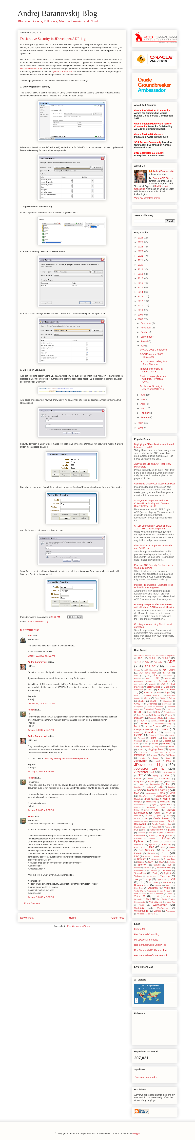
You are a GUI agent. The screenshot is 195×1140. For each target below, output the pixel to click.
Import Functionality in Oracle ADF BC (151, 370)
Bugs (167, 692)
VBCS (167, 888)
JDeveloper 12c (144, 772)
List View (171, 782)
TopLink (167, 873)
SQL (169, 865)
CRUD (137, 712)
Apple (168, 678)
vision (169, 894)
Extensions (150, 732)
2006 (141, 427)
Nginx (154, 805)
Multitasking (151, 802)
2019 (141, 269)
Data (158, 712)
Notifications (166, 807)
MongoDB (138, 802)
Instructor (143, 752)
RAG (151, 847)
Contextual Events (152, 709)
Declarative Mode (155, 718)
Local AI (137, 787)
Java (168, 758)
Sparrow (142, 864)
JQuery (155, 776)
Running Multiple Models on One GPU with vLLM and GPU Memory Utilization (154, 606)
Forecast (141, 738)
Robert (31, 709)
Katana (137, 779)
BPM (160, 689)
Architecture (164, 681)
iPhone (171, 755)
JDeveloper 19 (169, 772)
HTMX (141, 749)
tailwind (154, 870)
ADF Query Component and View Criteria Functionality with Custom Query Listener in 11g (151, 503)
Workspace (170, 911)
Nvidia (136, 810)
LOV (139, 790)
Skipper (140, 862)
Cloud (137, 703)
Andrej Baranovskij (37, 662)
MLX (157, 799)
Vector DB (138, 891)
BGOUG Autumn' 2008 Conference (151, 355)
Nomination (150, 807)
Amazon (168, 676)
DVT (146, 726)
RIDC (136, 856)
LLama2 (141, 784)
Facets (168, 733)
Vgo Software (166, 891)
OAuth (147, 810)
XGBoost (140, 914)
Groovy (166, 743)
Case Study (160, 698)
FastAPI (138, 735)
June (143, 394)
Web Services (155, 902)
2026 (141, 237)
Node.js (137, 807)
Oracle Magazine (141, 821)
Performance (156, 829)
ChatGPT (154, 701)
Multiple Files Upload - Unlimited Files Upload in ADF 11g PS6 (153, 586)
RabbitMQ (166, 844)
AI (142, 676)
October (144, 332)
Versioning (151, 891)
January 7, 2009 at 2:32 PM (41, 810)
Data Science (169, 712)
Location (149, 787)
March (144, 408)
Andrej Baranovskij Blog (57, 13)
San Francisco (169, 856)
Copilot (169, 709)
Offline (157, 813)
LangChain (139, 781)
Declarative (139, 718)
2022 (141, 255)
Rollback (146, 856)
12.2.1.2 (166, 658)
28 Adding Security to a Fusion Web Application (66, 758)
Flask (162, 735)
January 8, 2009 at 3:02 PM (41, 897)
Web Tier (171, 902)
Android (137, 678)
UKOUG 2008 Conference (153, 349)
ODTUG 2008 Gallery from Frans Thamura (153, 363)
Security (141, 859)
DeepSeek (170, 718)
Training (138, 876)
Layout (151, 781)
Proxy (161, 835)
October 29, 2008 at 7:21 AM (41, 656)
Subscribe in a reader (146, 1077)
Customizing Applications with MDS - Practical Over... (153, 379)
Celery (172, 698)
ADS (136, 676)
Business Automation (153, 695)
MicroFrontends (145, 796)
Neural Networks (141, 805)
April (143, 403)
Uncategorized (141, 885)
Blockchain (138, 690)
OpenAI (159, 816)
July (142, 345)
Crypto (149, 712)
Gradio (155, 744)
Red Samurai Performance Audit (150, 955)
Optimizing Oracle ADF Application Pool (154, 483)
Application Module (143, 681)
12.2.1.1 (153, 658)
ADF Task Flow (147, 672)
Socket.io (171, 862)
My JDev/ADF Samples (146, 939)
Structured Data (164, 867)
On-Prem (148, 816)
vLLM (156, 896)
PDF (144, 830)
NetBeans (165, 801)
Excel (136, 733)
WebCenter (160, 904)
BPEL (150, 690)
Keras (150, 779)
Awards (152, 684)
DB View (168, 715)
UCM (172, 879)
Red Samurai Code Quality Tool (150, 944)
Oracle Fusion (161, 818)
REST (164, 853)
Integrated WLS (162, 752)
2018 (141, 274)
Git (147, 741)
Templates (166, 870)
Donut (137, 726)
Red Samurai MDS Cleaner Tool (150, 950)
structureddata (140, 870)
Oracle (168, 816)
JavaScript (140, 760)
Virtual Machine (156, 894)
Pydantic (152, 838)
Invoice (154, 755)
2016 (141, 283)
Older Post (117, 917)
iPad (163, 755)
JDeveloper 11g (40, 621)
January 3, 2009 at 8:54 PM (41, 730)
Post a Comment (32, 903)
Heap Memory (159, 747)
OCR (156, 810)
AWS (163, 684)
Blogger (136, 1133)
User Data (138, 888)
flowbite (172, 735)
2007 (141, 423)
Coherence (152, 704)
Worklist (157, 911)
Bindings (168, 687)
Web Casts (162, 899)
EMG (169, 726)
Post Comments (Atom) (78, 926)
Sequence (155, 859)
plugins (171, 830)
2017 (141, 278)
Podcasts (141, 833)
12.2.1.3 (137, 662)
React (172, 847)
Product (152, 835)
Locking (160, 787)
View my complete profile (147, 198)
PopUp (159, 832)
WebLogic (139, 908)
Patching (168, 827)
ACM (147, 662)
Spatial (156, 864)
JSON (166, 775)
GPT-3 (136, 744)
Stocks (137, 868)
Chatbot (141, 701)
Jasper (155, 758)
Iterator (142, 758)
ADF (30, 621)
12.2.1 (141, 658)
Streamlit (147, 867)
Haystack (146, 747)
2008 (141, 319)
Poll (151, 833)
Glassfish (167, 741)
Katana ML (139, 929)
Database (156, 715)
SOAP (161, 862)
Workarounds (141, 910)
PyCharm (138, 838)
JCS (158, 761)
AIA (147, 676)
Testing (156, 873)
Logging (171, 787)
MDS (172, 793)
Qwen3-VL (139, 844)
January (144, 417)
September (146, 336)
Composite (138, 707)
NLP (170, 805)
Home (72, 917)
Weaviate (138, 899)
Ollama (137, 816)
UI (141, 882)
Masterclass (151, 793)
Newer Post (27, 917)
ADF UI (166, 672)
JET (140, 775)
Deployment (142, 721)
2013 (141, 296)
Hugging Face (155, 749)
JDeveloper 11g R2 (149, 768)
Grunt (136, 747)
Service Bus (169, 859)
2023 (141, 251)
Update (158, 885)
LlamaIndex (154, 784)
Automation (139, 684)
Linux (160, 781)
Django (171, 720)
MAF (136, 793)
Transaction (151, 876)
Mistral (137, 799)
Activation (158, 662)
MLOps (146, 799)
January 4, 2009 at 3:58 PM (41, 771)
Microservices (163, 796)
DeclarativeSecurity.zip (31, 68)
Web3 (141, 905)
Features (152, 735)
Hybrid (172, 749)
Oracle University (141, 827)
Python (138, 841)
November (146, 327)
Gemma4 (138, 741)
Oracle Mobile (158, 821)
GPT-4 (145, 744)
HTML (172, 747)
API (157, 678)
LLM (167, 784)
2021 (141, 260)
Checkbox (167, 701)
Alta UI (156, 675)
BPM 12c (148, 692)
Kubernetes (164, 779)
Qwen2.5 (167, 841)
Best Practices (153, 687)
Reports (151, 853)
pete (30, 635)
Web (148, 899)
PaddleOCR (157, 827)
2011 (141, 305)
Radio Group (139, 847)
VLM (169, 896)
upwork (169, 885)
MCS (162, 793)
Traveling (165, 876)
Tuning (146, 879)
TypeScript (161, 879)
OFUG (169, 813)
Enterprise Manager (144, 729)
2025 (141, 242)
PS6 (170, 835)
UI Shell (153, 882)
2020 (141, 264)
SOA (150, 862)
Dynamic (157, 726)
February (145, 413)
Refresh (137, 853)
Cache (147, 698)
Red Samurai (146, 850)
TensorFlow (140, 873)
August (144, 341)
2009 (141, 314)
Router (156, 856)
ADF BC (150, 666)
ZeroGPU (151, 914)
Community (167, 704)
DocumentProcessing (162, 724)
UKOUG (167, 882)
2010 (141, 310)
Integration (139, 755)
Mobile (166, 798)
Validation (152, 888)
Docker (143, 723)
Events (163, 729)
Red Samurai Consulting (146, 934)
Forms (153, 738)
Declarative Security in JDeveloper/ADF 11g (53, 39)
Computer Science (155, 707)
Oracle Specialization (162, 824)
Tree (136, 879)
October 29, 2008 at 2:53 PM (41, 703)
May (142, 399)
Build (136, 695)
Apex (148, 678)
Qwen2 (155, 841)
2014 (141, 292)
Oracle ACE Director (163, 178)
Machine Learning (158, 790)
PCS (136, 830)
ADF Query (169, 669)
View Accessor (140, 894)
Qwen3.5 (153, 845)
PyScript (166, 838)
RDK (162, 847)
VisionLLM (139, 896)
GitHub (155, 741)
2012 (141, 301)
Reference (166, 850)
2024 (141, 246)
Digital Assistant (157, 721)
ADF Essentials (151, 670)
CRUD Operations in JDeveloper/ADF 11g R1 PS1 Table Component (153, 527)
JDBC (168, 761)
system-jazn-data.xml (62, 71)
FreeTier (167, 738)
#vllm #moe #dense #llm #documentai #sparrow (154, 656)
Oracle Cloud (140, 818)
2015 (141, 287)
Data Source (142, 715)
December (146, 323)
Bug (159, 693)
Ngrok (162, 805)
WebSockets (162, 908)
